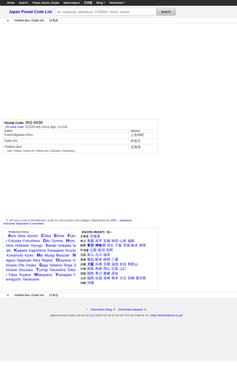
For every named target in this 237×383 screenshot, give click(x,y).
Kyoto (45, 2)
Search (23, 2)
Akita (22, 236)
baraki (51, 245)
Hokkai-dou (22, 20)
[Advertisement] (46, 70)
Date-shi (38, 20)
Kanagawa (56, 250)
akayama (43, 275)
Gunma (57, 241)
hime (59, 236)
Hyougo (36, 245)
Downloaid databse (132, 309)
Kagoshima (37, 250)
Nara (36, 260)
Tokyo (36, 2)
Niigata (47, 260)
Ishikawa (64, 245)
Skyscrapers (71, 2)
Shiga (68, 265)
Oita (21, 265)
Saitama (55, 265)
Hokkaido (22, 245)
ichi (12, 236)
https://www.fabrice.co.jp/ (167, 315)
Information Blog (103, 309)
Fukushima (31, 241)
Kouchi (70, 250)
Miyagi (49, 255)
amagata (63, 275)
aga (43, 265)
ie (40, 255)
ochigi (42, 270)
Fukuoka (14, 241)
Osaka (55, 2)
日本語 (88, 2)
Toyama (25, 275)
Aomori (32, 236)
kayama (63, 260)
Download (116, 2)
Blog (99, 2)
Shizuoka (26, 270)
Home (11, 2)
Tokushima (57, 270)
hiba (46, 236)
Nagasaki (24, 260)
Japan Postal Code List (30, 11)
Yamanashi (30, 279)
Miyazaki (62, 255)
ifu (46, 241)
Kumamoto (15, 255)
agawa (20, 250)
